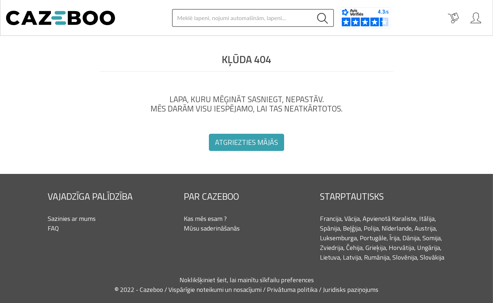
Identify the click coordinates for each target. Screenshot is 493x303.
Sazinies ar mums (72, 218)
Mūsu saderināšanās (212, 228)
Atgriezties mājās (246, 142)
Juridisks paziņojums (350, 289)
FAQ (53, 228)
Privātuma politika (293, 289)
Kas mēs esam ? (205, 218)
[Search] (242, 18)
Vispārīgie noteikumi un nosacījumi (215, 289)
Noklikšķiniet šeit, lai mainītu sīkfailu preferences (247, 280)
